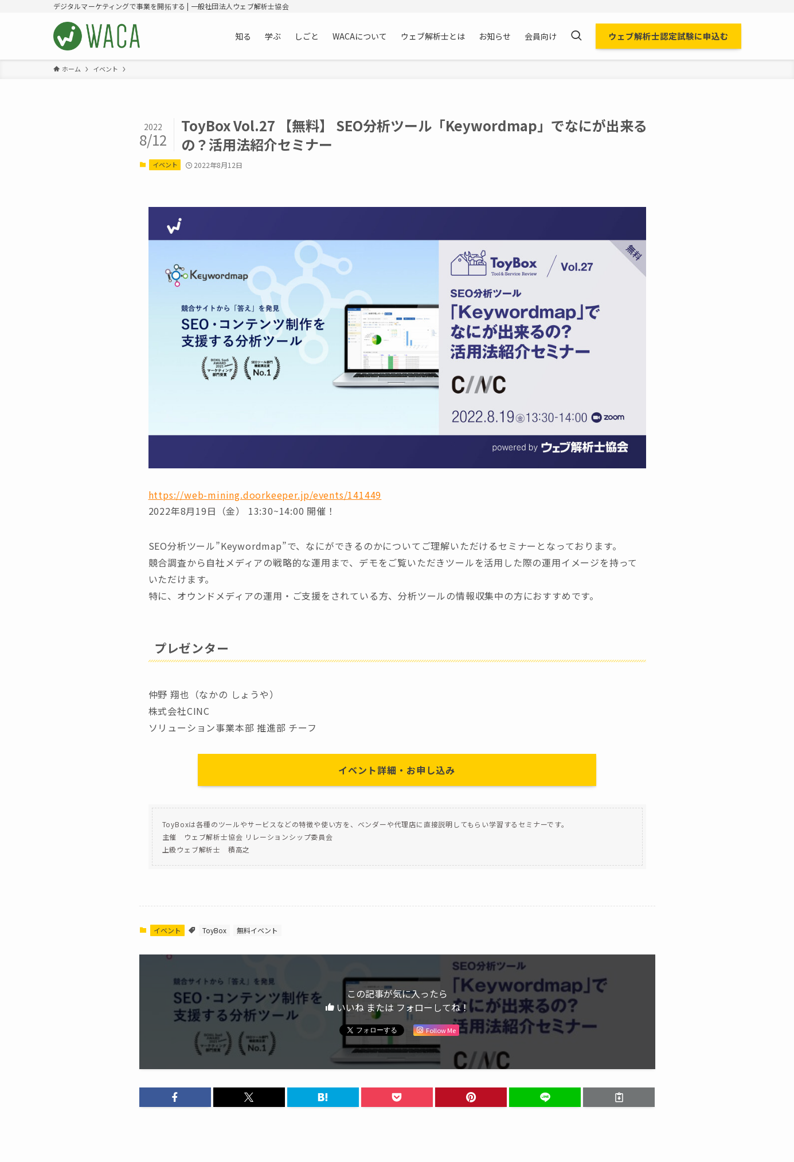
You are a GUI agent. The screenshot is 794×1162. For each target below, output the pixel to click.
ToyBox (214, 930)
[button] (175, 1097)
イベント (165, 164)
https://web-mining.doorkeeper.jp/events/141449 (265, 495)
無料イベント (257, 930)
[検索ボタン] (576, 36)
